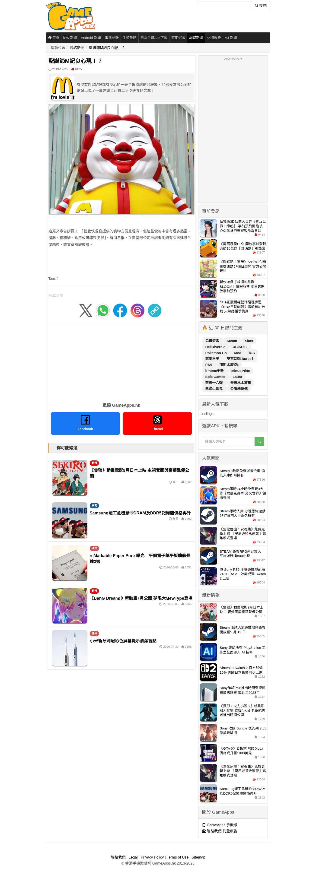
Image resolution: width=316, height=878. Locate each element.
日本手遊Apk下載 (153, 38)
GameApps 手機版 (219, 825)
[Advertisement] (121, 361)
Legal (133, 857)
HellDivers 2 (215, 347)
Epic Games (215, 377)
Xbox (249, 341)
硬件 (94, 548)
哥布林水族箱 (240, 383)
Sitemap (198, 857)
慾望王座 (212, 359)
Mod (238, 353)
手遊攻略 (130, 38)
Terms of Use (177, 857)
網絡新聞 (196, 38)
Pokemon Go (216, 353)
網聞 (94, 505)
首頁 (53, 38)
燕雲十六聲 (214, 383)
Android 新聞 (91, 38)
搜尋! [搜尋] (261, 5)
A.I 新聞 (231, 38)
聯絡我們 (118, 857)
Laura (237, 377)
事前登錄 (112, 38)
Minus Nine (240, 371)
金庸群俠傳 (239, 389)
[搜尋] (224, 5)
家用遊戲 (178, 38)
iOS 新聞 (70, 38)
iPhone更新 (215, 371)
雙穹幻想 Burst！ (240, 359)
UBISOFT (240, 347)
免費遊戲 (212, 341)
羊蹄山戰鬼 (214, 389)
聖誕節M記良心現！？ (107, 48)
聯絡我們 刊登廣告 (219, 831)
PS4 (209, 365)
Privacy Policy (152, 857)
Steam (232, 341)
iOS (252, 353)
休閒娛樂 (214, 38)
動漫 (94, 463)
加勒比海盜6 (229, 365)
